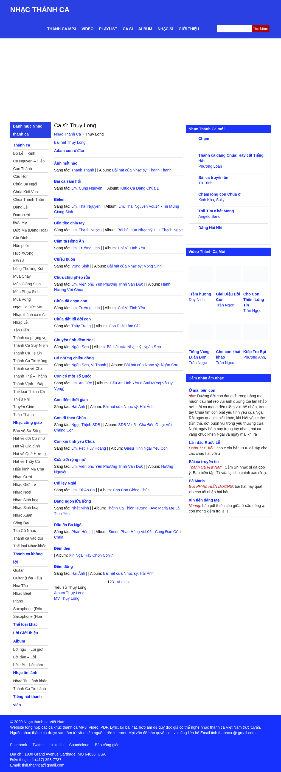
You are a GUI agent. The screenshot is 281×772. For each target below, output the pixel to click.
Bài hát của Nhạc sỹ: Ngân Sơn (134, 347)
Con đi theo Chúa (70, 418)
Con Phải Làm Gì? (124, 326)
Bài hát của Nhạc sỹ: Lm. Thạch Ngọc (150, 230)
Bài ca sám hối (67, 181)
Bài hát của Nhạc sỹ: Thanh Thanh (142, 170)
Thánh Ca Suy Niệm (30, 345)
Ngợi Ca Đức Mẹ (27, 307)
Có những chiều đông (74, 358)
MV (66, 598)
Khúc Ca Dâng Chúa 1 (139, 188)
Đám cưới (21, 215)
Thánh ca (21, 145)
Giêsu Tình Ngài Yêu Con (146, 448)
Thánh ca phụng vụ (30, 338)
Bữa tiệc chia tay (69, 223)
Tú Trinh (205, 183)
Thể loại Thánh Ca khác (29, 392)
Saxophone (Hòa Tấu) (27, 617)
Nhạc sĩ (165, 29)
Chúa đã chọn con (70, 301)
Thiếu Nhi (21, 399)
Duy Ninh (197, 299)
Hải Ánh (78, 406)
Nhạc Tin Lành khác (30, 681)
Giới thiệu (189, 29)
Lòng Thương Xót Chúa (28, 269)
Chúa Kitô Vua (25, 192)
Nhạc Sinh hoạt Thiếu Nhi (26, 508)
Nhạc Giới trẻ (24, 484)
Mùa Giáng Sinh (27, 284)
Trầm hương (200, 294)
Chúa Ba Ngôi (25, 184)
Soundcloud (79, 745)
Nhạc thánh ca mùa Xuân (30, 315)
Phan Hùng (81, 531)
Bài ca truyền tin (213, 177)
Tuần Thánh (23, 414)
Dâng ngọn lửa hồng (72, 501)
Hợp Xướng (23, 253)
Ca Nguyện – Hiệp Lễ (29, 162)
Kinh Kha (206, 200)
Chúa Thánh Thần (28, 199)
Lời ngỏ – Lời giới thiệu (28, 650)
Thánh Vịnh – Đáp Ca (28, 385)
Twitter (38, 745)
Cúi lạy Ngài (65, 483)
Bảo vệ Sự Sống (27, 431)
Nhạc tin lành (25, 672)
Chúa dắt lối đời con (72, 319)
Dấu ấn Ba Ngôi (68, 525)
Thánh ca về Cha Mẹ (28, 369)
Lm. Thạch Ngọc (85, 230)
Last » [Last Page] (124, 582)
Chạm (203, 138)
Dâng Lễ (20, 207)
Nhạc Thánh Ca (39, 9)
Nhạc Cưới (22, 477)
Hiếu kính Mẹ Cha (28, 469)
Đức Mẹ (20, 222)
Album (145, 29)
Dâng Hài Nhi (210, 228)
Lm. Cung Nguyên (86, 188)
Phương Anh (254, 357)
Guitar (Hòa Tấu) (27, 578)
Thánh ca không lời (28, 558)
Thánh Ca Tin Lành (29, 688)
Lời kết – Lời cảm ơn (28, 666)
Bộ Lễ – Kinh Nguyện (24, 154)
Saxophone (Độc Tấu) (27, 610)
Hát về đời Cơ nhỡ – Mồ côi (30, 439)
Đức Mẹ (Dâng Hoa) (30, 230)
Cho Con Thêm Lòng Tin (253, 299)
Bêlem (60, 199)
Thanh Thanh (82, 170)
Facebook (18, 745)
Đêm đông (63, 566)
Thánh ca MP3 (61, 29)
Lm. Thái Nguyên (85, 206)
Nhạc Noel (22, 492)
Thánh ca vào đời (28, 538)
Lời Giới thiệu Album (25, 637)
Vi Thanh (98, 365)
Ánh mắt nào (65, 163)
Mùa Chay (22, 276)
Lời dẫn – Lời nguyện (24, 658)
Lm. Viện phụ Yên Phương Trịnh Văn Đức (107, 284)
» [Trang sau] (118, 582)
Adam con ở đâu (69, 150)
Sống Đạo (21, 523)
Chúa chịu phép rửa (72, 277)
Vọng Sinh (80, 266)
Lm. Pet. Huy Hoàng (88, 448)
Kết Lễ (18, 261)
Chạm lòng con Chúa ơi (219, 194)
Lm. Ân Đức (81, 383)
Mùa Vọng (22, 299)
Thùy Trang (81, 326)
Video (88, 29)
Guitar (18, 570)
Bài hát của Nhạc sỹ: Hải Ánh (128, 406)
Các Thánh (22, 169)
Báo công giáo (107, 745)
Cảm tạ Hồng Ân (69, 241)
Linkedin (56, 745)
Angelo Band (209, 216)
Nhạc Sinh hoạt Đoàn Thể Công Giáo (26, 501)
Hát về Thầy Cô (26, 461)
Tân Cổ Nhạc (24, 530)
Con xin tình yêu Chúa (74, 441)
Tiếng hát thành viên (27, 700)
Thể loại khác (25, 624)
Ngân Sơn (80, 347)
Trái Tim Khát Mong (216, 211)
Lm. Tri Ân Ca (83, 490)
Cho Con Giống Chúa (131, 490)
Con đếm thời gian (71, 400)
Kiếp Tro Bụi (254, 352)
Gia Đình (20, 238)
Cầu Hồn (21, 176)
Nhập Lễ (20, 322)
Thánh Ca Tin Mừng (30, 361)
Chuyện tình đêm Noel (74, 340)
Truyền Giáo (23, 407)
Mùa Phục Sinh (26, 291)
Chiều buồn (64, 259)
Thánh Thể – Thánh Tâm (30, 377)
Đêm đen (62, 548)
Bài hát (70, 142)
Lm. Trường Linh (85, 248)
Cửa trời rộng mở (69, 459)
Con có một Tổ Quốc (72, 376)
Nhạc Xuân (22, 515)
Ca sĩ (128, 29)
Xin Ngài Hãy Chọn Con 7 (91, 555)
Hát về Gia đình (26, 446)
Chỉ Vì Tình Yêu (131, 248)
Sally (220, 200)
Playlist (108, 29)
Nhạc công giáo (27, 422)
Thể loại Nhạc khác (29, 546)
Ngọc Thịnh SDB (85, 424)
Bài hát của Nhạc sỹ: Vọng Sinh (134, 266)
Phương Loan (210, 166)
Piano (18, 601)
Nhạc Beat (22, 593)
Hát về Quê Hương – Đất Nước (29, 455)
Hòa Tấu (20, 586)
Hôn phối (21, 245)
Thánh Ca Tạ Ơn (27, 353)
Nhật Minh (80, 508)
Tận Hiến (21, 330)
